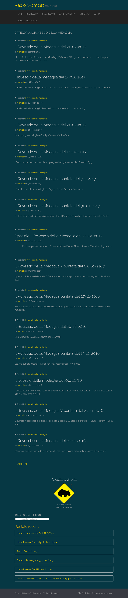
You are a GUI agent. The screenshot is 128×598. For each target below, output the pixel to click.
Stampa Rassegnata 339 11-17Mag (35, 560)
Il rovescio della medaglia (36, 41)
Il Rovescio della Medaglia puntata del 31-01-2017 (57, 206)
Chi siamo (85, 14)
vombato (21, 52)
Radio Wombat (29, 5)
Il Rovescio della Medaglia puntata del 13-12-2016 (57, 353)
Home (19, 14)
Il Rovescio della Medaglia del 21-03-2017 (50, 47)
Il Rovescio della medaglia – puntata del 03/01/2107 (60, 266)
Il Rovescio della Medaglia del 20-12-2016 (50, 326)
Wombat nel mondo (27, 21)
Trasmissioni (48, 14)
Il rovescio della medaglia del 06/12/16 (48, 380)
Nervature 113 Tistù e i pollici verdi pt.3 (37, 542)
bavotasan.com (107, 593)
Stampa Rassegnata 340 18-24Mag (35, 533)
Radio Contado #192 (28, 551)
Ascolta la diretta (64, 480)
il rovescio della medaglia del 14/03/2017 (50, 77)
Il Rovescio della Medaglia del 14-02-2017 (50, 152)
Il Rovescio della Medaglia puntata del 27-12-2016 (57, 296)
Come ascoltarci (67, 14)
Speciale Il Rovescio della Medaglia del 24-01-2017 (58, 236)
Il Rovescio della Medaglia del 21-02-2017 (50, 125)
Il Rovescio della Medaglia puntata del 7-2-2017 (55, 179)
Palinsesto (32, 14)
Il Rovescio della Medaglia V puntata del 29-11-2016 (59, 410)
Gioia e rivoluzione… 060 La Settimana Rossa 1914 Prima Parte (49, 578)
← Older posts (21, 464)
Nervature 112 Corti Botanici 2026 (34, 569)
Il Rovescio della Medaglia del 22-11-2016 (50, 440)
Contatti (98, 14)
